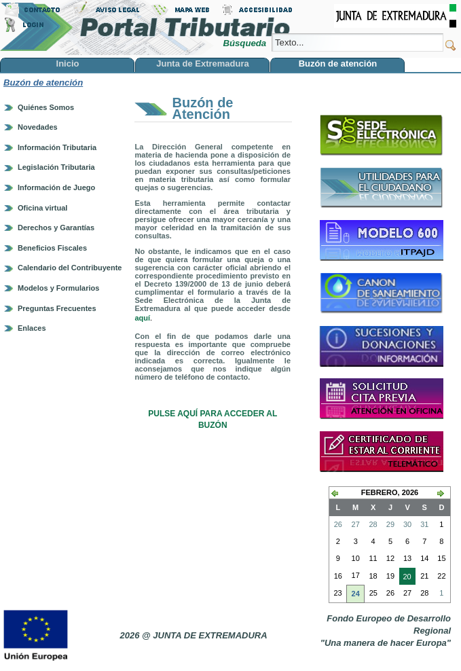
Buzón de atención (43, 82)
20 (405, 578)
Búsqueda (245, 43)
